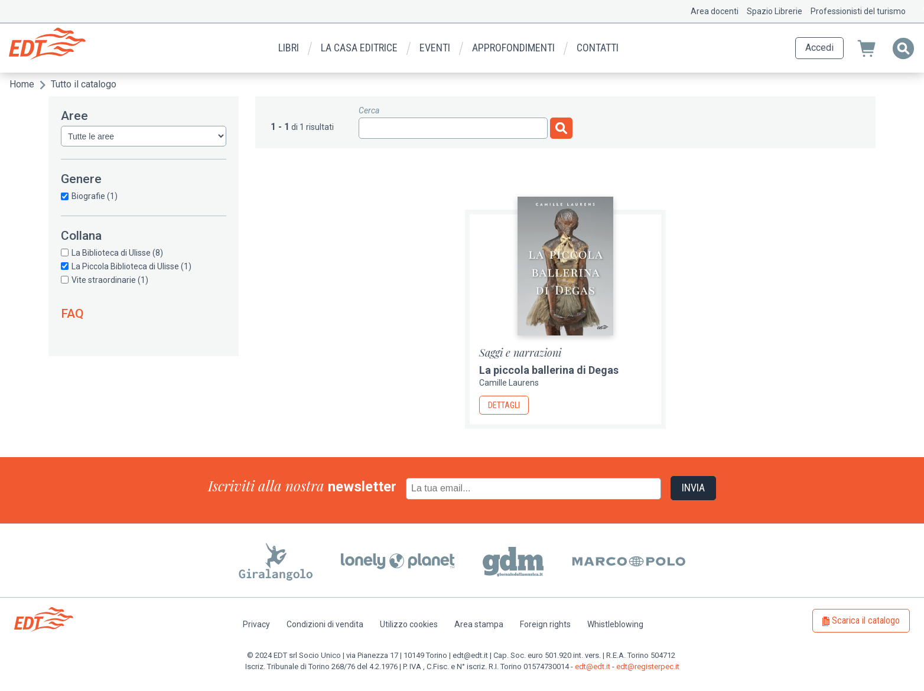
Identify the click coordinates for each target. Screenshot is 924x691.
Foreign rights (545, 624)
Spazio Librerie (774, 11)
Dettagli (504, 405)
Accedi (819, 47)
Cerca (369, 110)
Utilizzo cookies (409, 624)
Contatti (598, 47)
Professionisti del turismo (858, 11)
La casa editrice (359, 47)
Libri (288, 47)
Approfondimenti (513, 47)
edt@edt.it (592, 666)
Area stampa (478, 624)
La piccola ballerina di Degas (549, 370)
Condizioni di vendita (325, 624)
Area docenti (714, 11)
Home (21, 84)
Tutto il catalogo (83, 84)
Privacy (256, 624)
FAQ (72, 314)
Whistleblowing (615, 624)
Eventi (434, 47)
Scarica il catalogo (866, 620)
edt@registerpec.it (647, 666)
